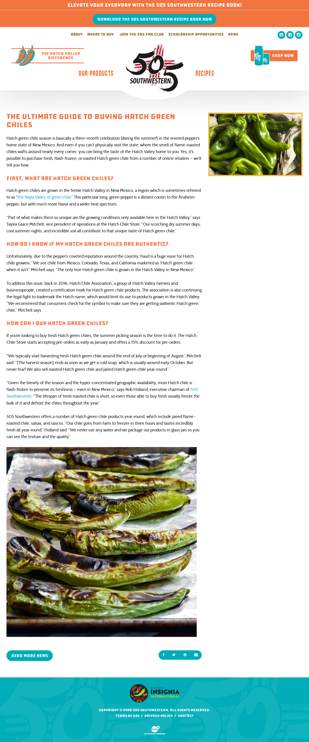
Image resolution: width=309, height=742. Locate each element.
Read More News (29, 656)
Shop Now (272, 55)
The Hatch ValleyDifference (45, 55)
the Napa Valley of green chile (44, 197)
